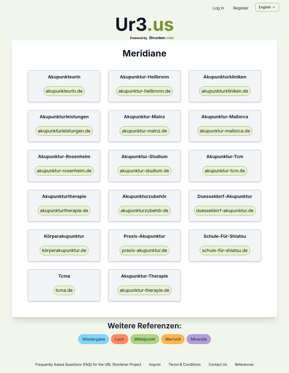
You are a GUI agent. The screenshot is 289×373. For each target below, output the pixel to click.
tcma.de (64, 290)
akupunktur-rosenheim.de (64, 170)
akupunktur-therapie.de (144, 290)
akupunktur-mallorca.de (225, 130)
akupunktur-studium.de (144, 170)
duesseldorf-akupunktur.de (225, 210)
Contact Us (218, 364)
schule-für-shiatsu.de (224, 250)
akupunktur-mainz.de (144, 130)
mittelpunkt (144, 339)
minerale (199, 339)
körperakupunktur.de (64, 250)
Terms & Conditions (185, 364)
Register (240, 7)
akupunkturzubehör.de (144, 210)
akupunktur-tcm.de (225, 170)
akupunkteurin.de (64, 91)
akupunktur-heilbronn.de (144, 91)
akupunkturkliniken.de (224, 91)
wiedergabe (93, 339)
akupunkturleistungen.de (64, 130)
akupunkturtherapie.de (64, 210)
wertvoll (173, 339)
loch (119, 339)
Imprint (155, 364)
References (244, 364)
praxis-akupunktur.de (144, 250)
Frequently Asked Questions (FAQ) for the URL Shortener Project (88, 364)
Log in (218, 7)
